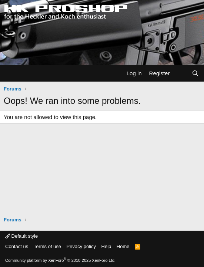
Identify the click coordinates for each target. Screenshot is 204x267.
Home (123, 246)
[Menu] (10, 73)
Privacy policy (81, 246)
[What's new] (180, 73)
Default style (21, 236)
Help (106, 246)
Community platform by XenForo (60, 260)
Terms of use (47, 246)
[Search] (195, 73)
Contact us (16, 246)
